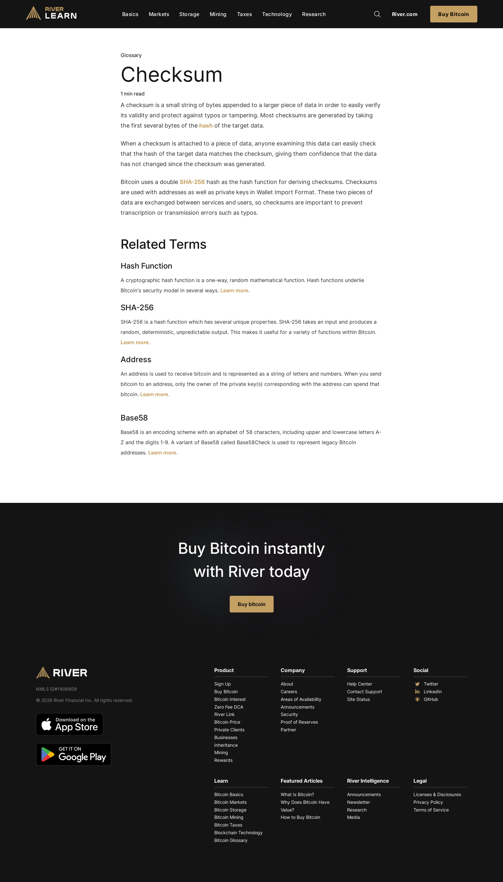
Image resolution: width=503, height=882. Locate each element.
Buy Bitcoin (453, 14)
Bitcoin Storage (230, 809)
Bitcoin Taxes (228, 825)
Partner (288, 729)
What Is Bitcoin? (297, 794)
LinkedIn (427, 691)
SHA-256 (192, 182)
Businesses (225, 737)
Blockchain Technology (238, 832)
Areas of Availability (301, 699)
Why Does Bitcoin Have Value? (305, 805)
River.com (405, 14)
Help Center (359, 683)
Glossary (131, 55)
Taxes (244, 14)
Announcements (297, 707)
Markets (159, 14)
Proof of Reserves (299, 722)
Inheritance (226, 745)
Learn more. (235, 290)
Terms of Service (431, 809)
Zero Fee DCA (228, 707)
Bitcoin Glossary (231, 840)
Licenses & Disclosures (437, 794)
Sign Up (222, 683)
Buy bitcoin (252, 604)
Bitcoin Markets (230, 802)
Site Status (358, 699)
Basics (130, 14)
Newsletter (358, 802)
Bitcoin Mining (228, 817)
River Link (224, 714)
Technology (277, 14)
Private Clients (229, 729)
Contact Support (364, 691)
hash (206, 125)
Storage (189, 14)
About (287, 683)
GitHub (425, 699)
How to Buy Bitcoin (300, 817)
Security (289, 714)
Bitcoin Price (227, 722)
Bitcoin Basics (228, 794)
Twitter (425, 684)
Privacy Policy (428, 802)
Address (136, 359)
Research (314, 14)
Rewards (223, 760)
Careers (289, 691)
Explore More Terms (156, 472)
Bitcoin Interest (230, 699)
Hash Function (146, 265)
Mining (218, 14)
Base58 (134, 417)
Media (353, 817)
